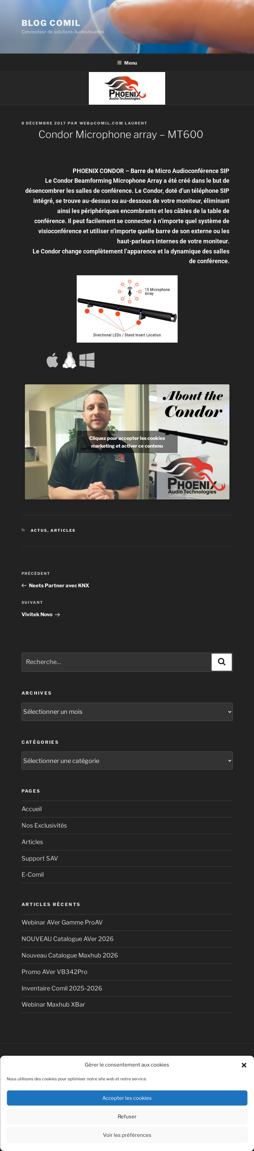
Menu (127, 63)
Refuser (127, 1117)
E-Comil (33, 874)
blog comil (51, 23)
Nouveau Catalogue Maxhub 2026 (70, 955)
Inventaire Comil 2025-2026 (62, 988)
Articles (63, 530)
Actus (39, 530)
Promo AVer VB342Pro (54, 971)
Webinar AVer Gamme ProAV (62, 922)
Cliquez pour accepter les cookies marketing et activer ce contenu (127, 442)
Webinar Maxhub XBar (53, 1004)
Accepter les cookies (127, 1098)
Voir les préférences (127, 1135)
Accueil (32, 808)
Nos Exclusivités (44, 825)
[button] (244, 1065)
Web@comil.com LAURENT (113, 123)
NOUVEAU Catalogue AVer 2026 (68, 938)
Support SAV (40, 858)
